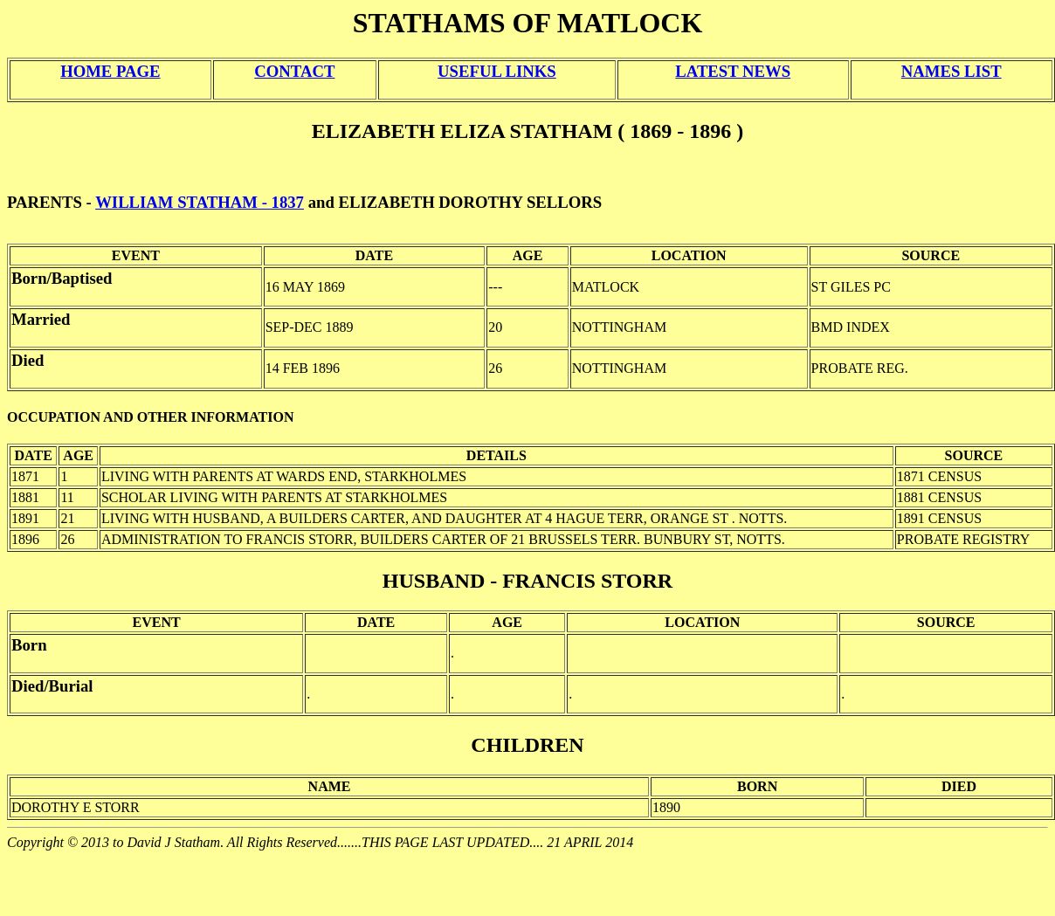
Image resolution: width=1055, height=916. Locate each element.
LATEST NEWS (732, 71)
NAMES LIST (951, 71)
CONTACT (294, 71)
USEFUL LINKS (497, 71)
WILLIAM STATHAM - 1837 (199, 202)
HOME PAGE (110, 71)
